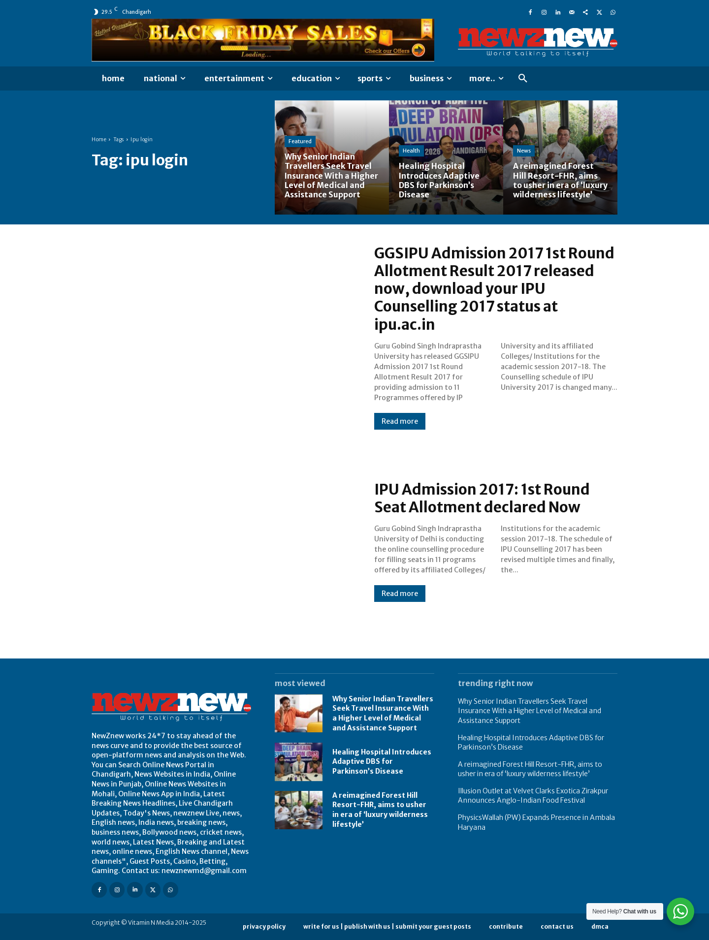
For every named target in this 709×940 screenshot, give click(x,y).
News (524, 150)
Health (411, 150)
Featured (300, 141)
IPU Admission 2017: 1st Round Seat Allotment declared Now (484, 498)
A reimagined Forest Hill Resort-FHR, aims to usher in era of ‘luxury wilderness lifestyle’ (530, 768)
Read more (400, 420)
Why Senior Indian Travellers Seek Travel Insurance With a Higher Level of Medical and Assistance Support (382, 713)
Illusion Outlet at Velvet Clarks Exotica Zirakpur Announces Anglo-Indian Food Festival (533, 795)
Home (99, 139)
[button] (523, 79)
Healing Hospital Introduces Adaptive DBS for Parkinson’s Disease (381, 761)
